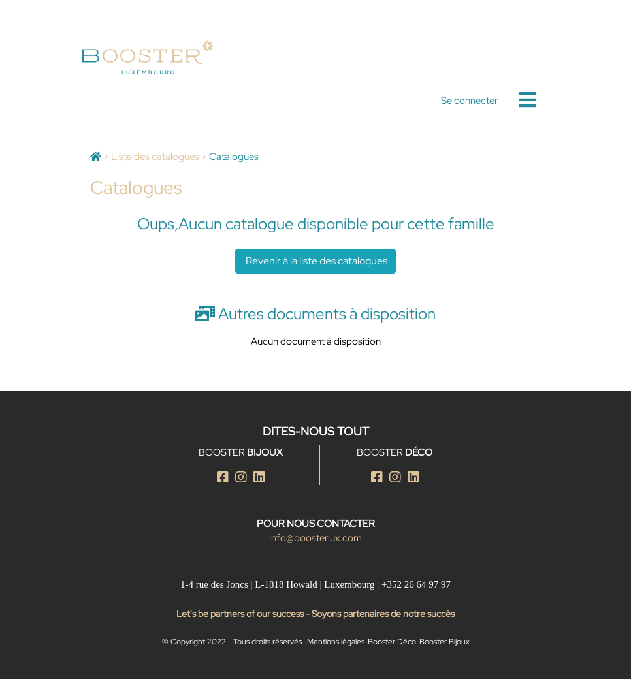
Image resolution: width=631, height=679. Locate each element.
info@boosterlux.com (315, 538)
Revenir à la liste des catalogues (315, 261)
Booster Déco (392, 642)
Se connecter (469, 100)
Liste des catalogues (155, 156)
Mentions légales (335, 642)
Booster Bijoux (444, 642)
